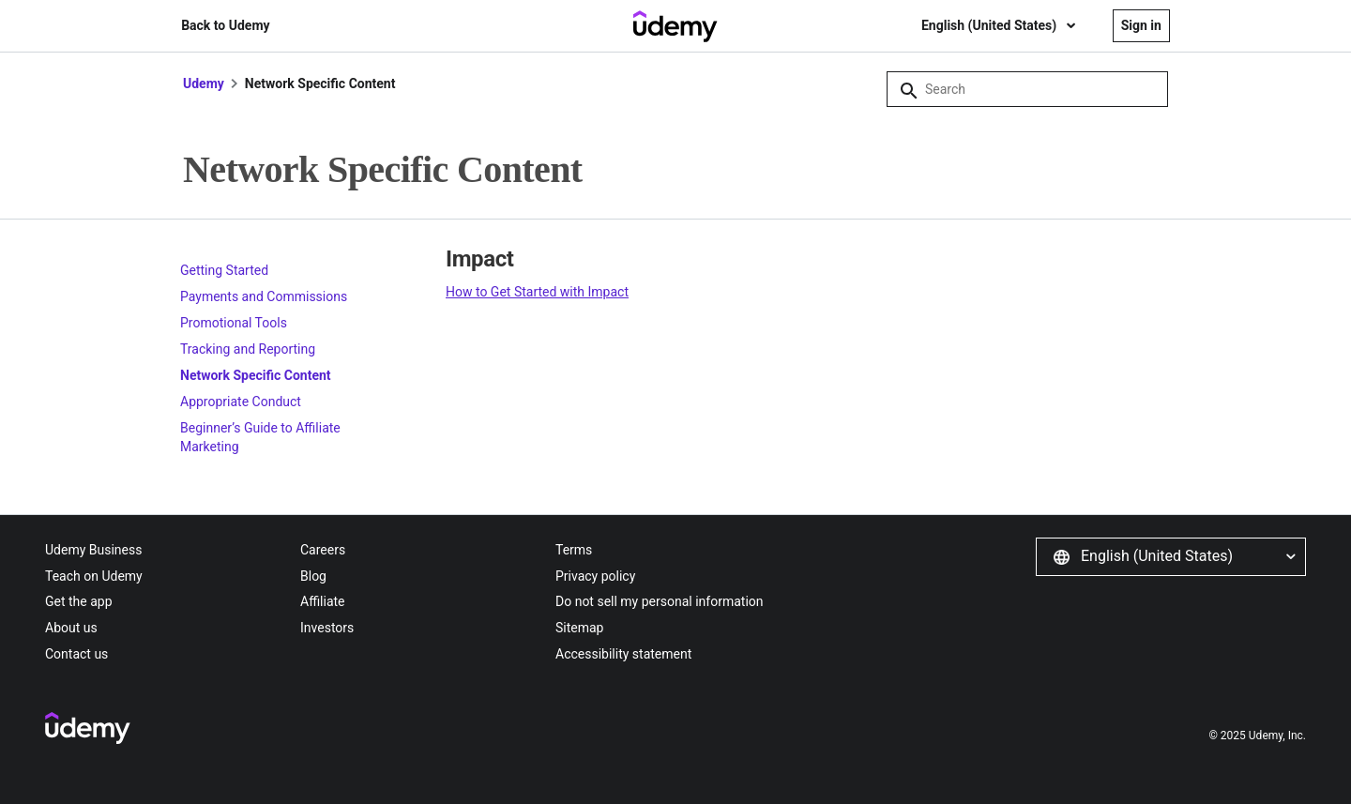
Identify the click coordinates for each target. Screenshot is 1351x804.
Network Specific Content (255, 375)
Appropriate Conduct (240, 401)
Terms (573, 549)
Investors (327, 627)
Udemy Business (93, 549)
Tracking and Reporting (247, 348)
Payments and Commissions (263, 296)
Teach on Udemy (94, 576)
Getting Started (224, 270)
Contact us (76, 653)
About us (71, 627)
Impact (480, 259)
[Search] (1027, 89)
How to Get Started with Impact (537, 291)
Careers (322, 549)
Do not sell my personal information (659, 601)
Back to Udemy (225, 25)
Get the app (79, 601)
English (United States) (990, 25)
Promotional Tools (233, 322)
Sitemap (579, 627)
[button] (1171, 556)
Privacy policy (595, 576)
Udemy (203, 83)
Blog (313, 576)
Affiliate (322, 601)
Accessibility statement (623, 653)
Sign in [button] (1141, 25)
